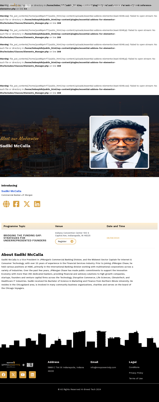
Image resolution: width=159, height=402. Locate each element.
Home (63, 5)
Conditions (134, 365)
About (73, 5)
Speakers (119, 5)
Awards (102, 5)
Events (135, 5)
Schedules (87, 5)
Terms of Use (136, 377)
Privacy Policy (136, 371)
